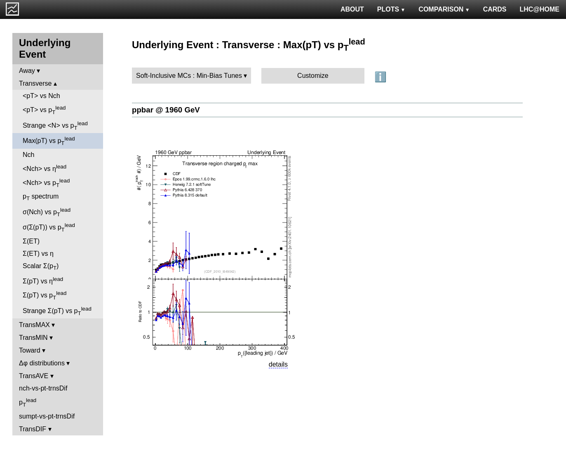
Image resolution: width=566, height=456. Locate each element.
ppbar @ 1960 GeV (166, 109)
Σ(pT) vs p (44, 295)
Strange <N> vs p (55, 125)
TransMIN (33, 337)
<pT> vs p (44, 110)
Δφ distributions (42, 363)
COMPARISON (444, 9)
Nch (28, 154)
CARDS (495, 9)
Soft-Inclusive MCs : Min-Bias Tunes (189, 75)
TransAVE (33, 375)
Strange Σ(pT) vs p (57, 311)
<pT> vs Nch (41, 95)
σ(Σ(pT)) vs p (49, 227)
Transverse (35, 83)
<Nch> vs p (46, 183)
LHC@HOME (539, 9)
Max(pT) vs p (49, 141)
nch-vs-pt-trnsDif (43, 388)
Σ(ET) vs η (38, 253)
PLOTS (391, 9)
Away (27, 70)
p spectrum (41, 197)
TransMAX (34, 324)
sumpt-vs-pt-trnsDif (47, 416)
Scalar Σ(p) (41, 266)
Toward (29, 350)
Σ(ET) (31, 241)
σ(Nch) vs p (46, 212)
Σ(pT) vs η (43, 280)
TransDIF (32, 429)
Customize (313, 75)
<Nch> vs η (44, 168)
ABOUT (352, 9)
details (278, 364)
